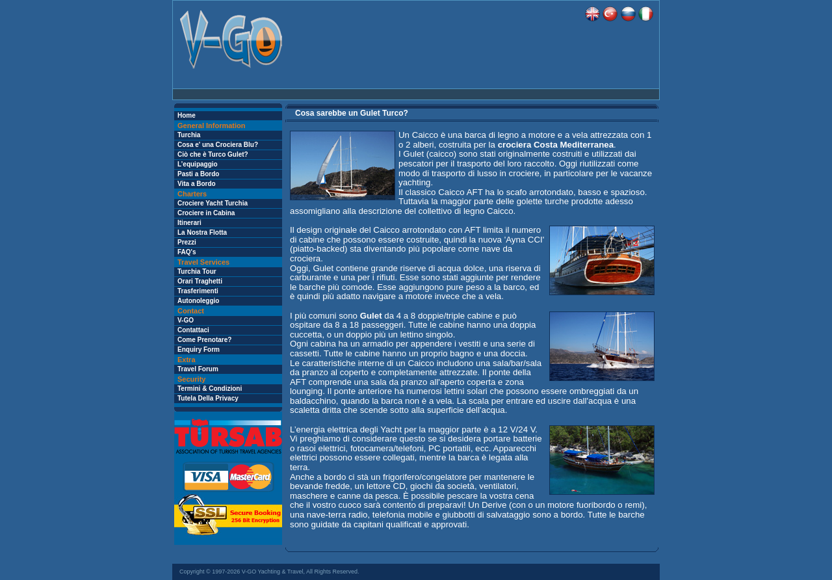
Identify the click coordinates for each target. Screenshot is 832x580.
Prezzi (186, 242)
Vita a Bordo (196, 183)
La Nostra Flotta (202, 232)
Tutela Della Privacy (208, 398)
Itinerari (189, 222)
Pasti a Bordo (198, 174)
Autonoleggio (198, 300)
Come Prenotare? (204, 339)
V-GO (185, 320)
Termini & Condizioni (209, 388)
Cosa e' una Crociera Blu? (217, 144)
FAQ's (186, 252)
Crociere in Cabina (206, 213)
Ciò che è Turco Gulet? (212, 154)
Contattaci (193, 330)
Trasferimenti (197, 291)
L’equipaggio (197, 164)
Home (186, 115)
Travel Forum (197, 369)
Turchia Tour (196, 271)
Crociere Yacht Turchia (212, 203)
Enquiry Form (198, 349)
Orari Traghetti (199, 281)
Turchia (188, 134)
